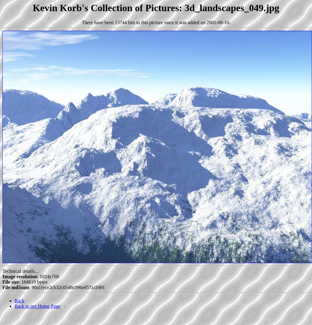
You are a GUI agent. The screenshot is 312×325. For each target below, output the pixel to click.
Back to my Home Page (37, 306)
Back (19, 300)
